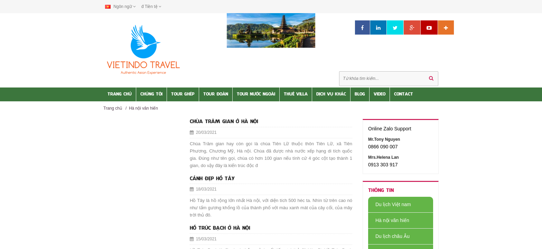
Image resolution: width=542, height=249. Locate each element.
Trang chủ (112, 108)
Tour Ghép (183, 94)
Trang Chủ (120, 94)
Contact (403, 94)
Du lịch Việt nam (389, 204)
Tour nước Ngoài (256, 94)
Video (379, 94)
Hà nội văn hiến (143, 108)
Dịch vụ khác (331, 94)
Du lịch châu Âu (389, 236)
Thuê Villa (296, 94)
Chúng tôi (151, 94)
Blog (360, 94)
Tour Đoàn (215, 94)
